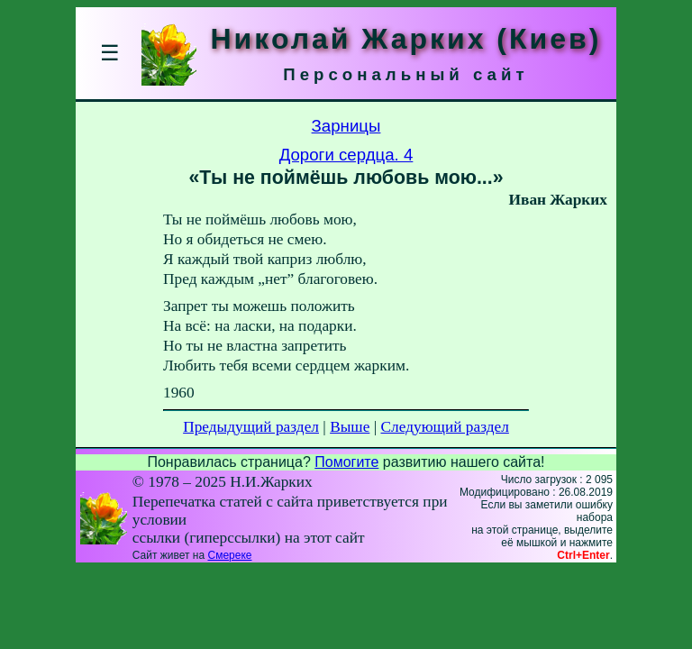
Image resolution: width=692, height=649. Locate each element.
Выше (349, 426)
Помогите (346, 462)
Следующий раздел (445, 426)
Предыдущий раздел (251, 426)
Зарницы (346, 125)
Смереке (229, 555)
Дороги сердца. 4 (346, 154)
